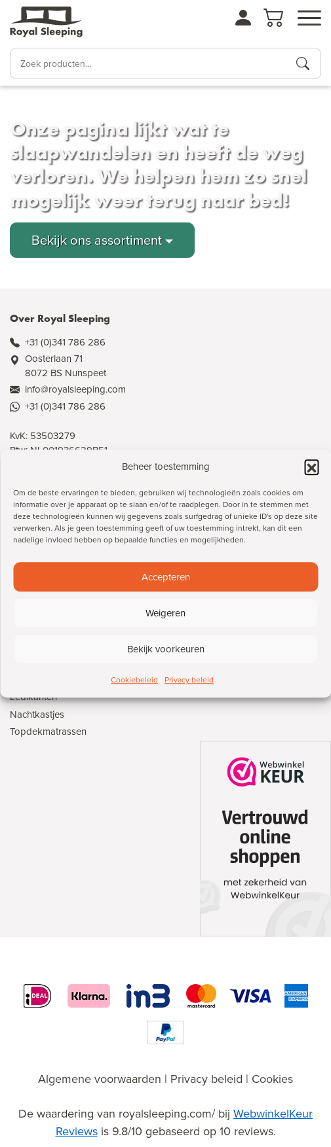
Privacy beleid (189, 680)
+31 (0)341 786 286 (65, 342)
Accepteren (166, 577)
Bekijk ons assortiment (96, 240)
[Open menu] (309, 18)
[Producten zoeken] (303, 63)
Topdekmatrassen (48, 731)
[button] (311, 466)
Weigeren (165, 613)
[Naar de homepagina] (46, 22)
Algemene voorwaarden (99, 1078)
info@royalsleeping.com (75, 389)
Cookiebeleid (134, 680)
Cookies (272, 1078)
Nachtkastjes (37, 714)
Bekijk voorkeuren (165, 649)
